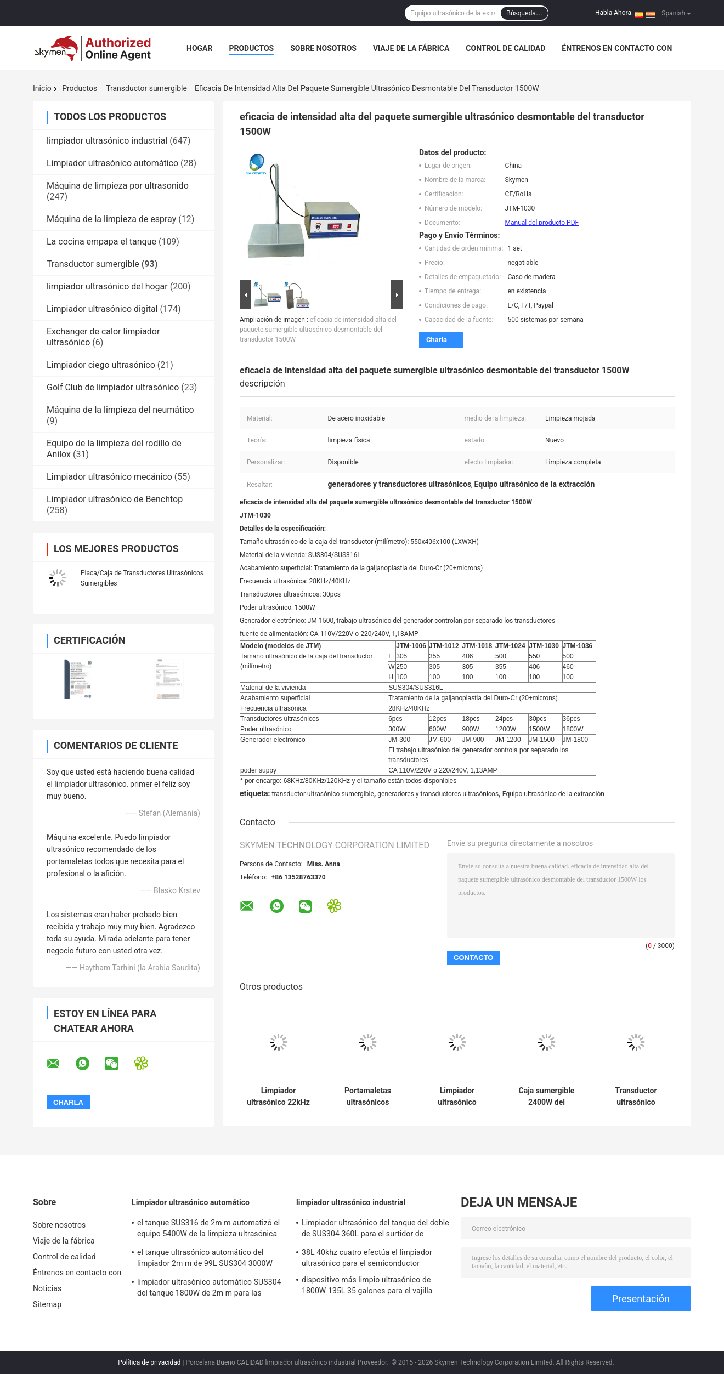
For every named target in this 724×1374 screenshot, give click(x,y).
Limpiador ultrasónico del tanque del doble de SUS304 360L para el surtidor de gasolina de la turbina (375, 1229)
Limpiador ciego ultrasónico (101, 365)
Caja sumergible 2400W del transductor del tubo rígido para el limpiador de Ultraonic (546, 1096)
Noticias (47, 1288)
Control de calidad (505, 48)
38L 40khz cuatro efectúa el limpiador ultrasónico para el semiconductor (367, 1258)
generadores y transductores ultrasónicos (438, 794)
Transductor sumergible (146, 88)
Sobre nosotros (323, 48)
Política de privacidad (149, 1362)
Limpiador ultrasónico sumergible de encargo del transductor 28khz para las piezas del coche (457, 1096)
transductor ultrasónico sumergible (323, 794)
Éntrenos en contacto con (617, 48)
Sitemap (47, 1304)
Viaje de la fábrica (411, 48)
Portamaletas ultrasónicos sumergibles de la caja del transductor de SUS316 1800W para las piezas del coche (368, 1096)
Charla (436, 340)
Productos (251, 48)
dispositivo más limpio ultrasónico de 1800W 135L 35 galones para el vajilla (367, 1285)
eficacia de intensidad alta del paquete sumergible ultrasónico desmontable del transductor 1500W (318, 329)
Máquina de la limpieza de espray (111, 219)
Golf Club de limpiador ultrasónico (113, 387)
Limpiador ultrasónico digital (102, 309)
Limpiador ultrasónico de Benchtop (115, 499)
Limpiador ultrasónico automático (112, 163)
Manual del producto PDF (542, 222)
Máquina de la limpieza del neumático (120, 410)
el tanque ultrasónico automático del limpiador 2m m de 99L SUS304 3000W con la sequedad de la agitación (205, 1259)
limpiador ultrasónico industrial (107, 140)
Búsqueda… (524, 13)
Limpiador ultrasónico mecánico (109, 477)
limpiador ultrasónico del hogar (107, 286)
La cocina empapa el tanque (101, 241)
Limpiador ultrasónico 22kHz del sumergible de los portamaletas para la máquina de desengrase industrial (278, 1096)
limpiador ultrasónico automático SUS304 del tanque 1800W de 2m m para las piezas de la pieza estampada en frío (209, 1289)
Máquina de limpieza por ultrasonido (118, 185)
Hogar (199, 48)
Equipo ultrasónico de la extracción (553, 794)
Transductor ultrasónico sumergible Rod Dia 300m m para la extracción (636, 1096)
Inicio (42, 88)
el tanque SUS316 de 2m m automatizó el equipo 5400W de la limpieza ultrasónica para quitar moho (208, 1229)
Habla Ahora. (614, 12)
